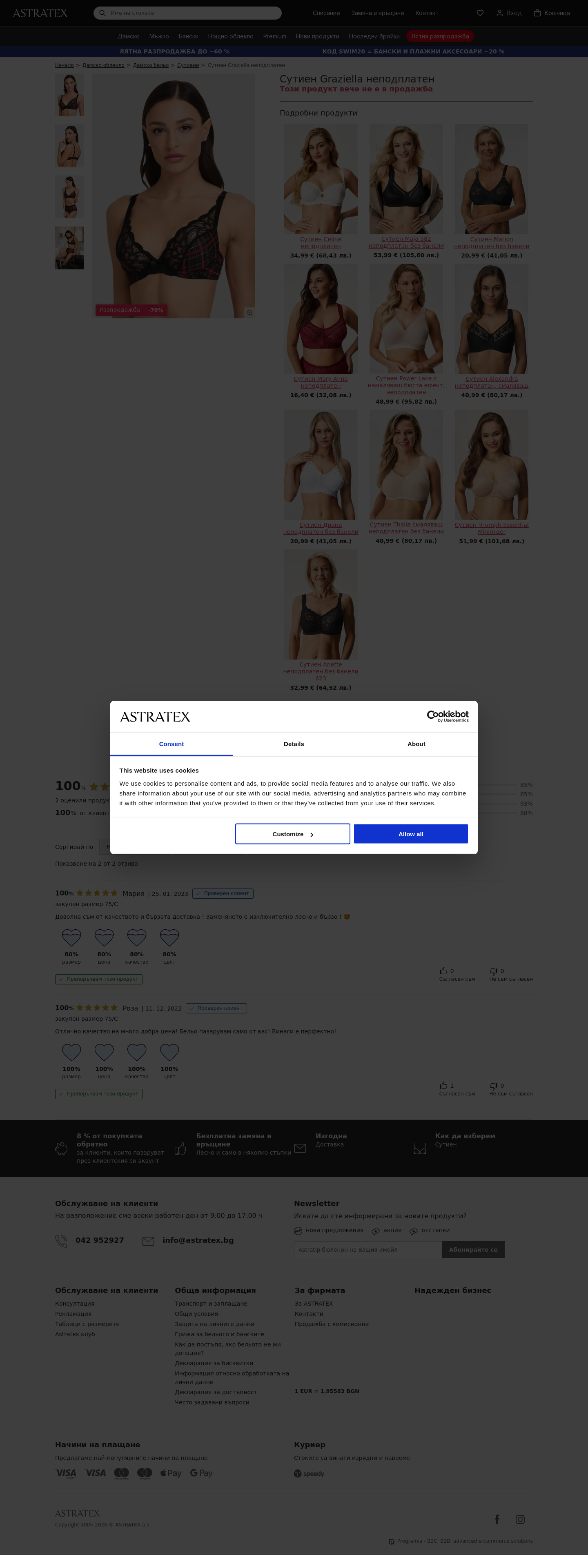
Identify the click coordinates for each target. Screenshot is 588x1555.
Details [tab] (294, 743)
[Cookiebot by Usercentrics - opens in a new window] (433, 717)
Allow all (411, 834)
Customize (293, 834)
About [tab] (416, 743)
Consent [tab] (171, 743)
